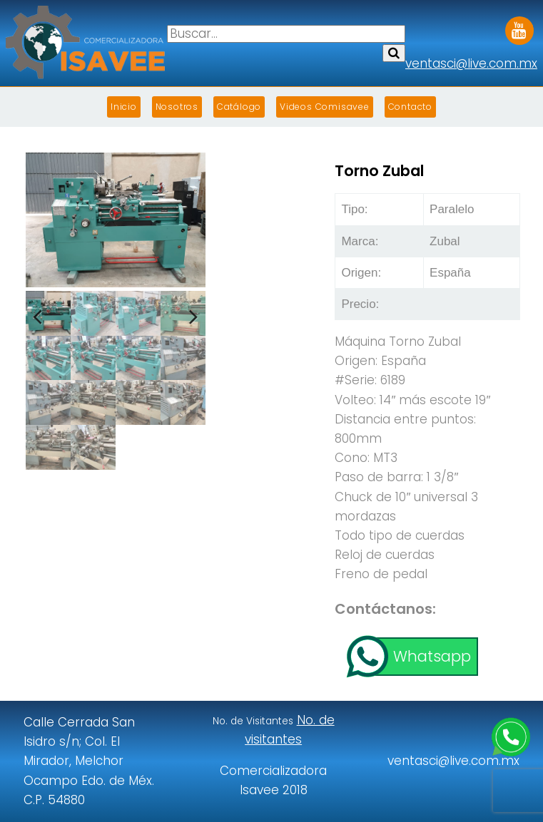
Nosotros (177, 107)
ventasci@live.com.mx (471, 63)
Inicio (124, 107)
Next (184, 311)
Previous (47, 311)
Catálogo (239, 107)
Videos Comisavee (325, 107)
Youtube (519, 25)
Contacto (410, 107)
